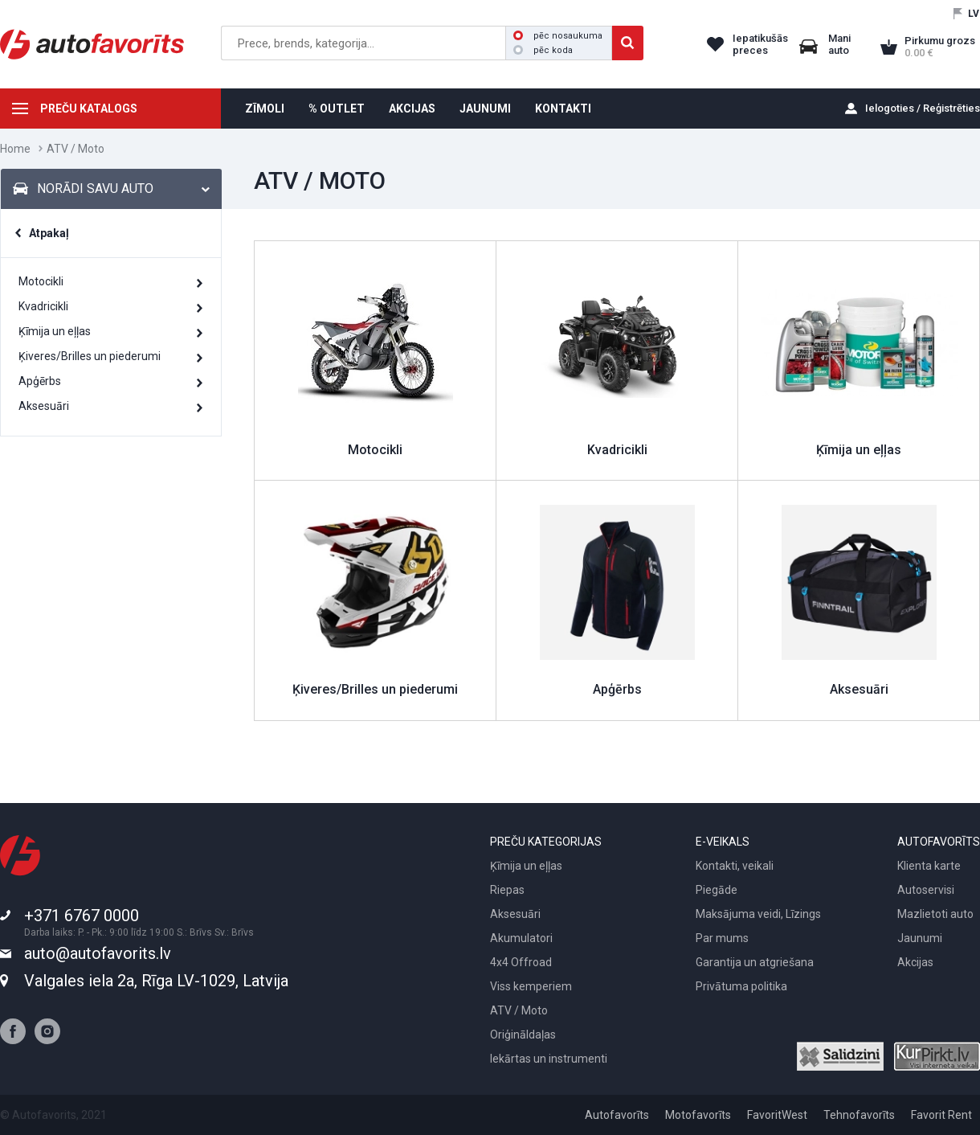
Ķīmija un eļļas (54, 331)
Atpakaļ (49, 233)
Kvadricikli (43, 306)
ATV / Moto (519, 1010)
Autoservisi (925, 889)
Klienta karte (929, 865)
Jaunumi (919, 938)
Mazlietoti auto (935, 914)
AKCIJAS (412, 108)
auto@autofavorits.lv (97, 953)
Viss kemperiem (531, 986)
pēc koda (543, 50)
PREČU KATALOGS (88, 108)
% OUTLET (336, 108)
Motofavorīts (698, 1114)
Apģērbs (39, 381)
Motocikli (40, 281)
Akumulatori (521, 938)
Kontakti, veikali (735, 865)
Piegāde (716, 889)
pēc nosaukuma (557, 36)
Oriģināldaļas (523, 1034)
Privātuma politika (741, 986)
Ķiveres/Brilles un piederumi (89, 356)
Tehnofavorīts (859, 1114)
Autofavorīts (617, 1114)
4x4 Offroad (521, 962)
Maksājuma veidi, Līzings (758, 914)
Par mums (722, 938)
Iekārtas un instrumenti (548, 1058)
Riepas (507, 889)
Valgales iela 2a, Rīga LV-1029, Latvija (156, 980)
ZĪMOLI (264, 108)
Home (15, 148)
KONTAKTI (563, 108)
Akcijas (915, 962)
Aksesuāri (43, 406)
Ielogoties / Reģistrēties (922, 108)
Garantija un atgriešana (755, 962)
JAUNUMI (485, 108)
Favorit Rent (941, 1114)
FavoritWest (777, 1114)
